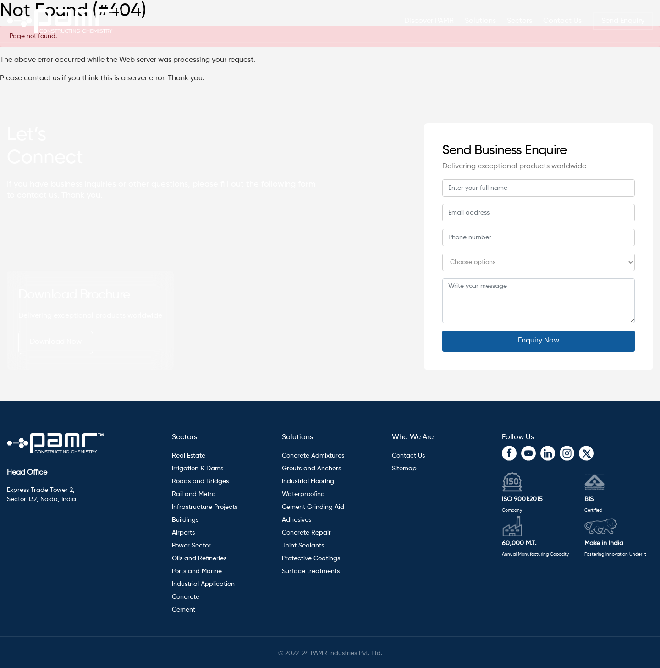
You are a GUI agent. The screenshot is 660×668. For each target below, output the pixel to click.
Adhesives (297, 520)
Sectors (184, 437)
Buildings (185, 520)
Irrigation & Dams (197, 468)
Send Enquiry (622, 19)
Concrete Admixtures (313, 456)
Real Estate (188, 456)
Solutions (297, 437)
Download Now (56, 342)
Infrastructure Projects (204, 507)
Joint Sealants (303, 545)
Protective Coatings (311, 558)
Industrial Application (203, 584)
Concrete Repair (306, 533)
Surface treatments (311, 571)
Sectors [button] (519, 19)
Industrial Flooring (308, 481)
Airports (183, 533)
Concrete (185, 597)
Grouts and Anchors (311, 468)
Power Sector (191, 545)
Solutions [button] (480, 19)
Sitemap (404, 468)
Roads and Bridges (200, 481)
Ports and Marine (197, 571)
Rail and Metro (193, 494)
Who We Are (413, 437)
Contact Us (562, 19)
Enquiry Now (538, 340)
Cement (183, 610)
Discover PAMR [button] (429, 19)
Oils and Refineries (199, 558)
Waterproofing (303, 494)
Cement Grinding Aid (313, 507)
